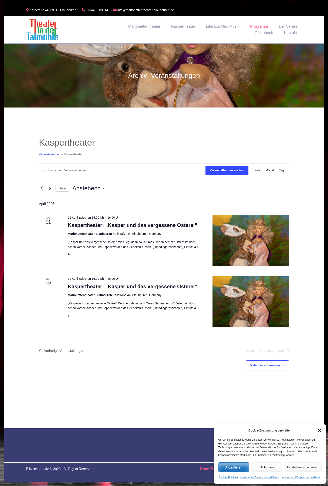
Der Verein (288, 26)
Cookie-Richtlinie (228, 477)
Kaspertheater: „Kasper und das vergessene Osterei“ (132, 225)
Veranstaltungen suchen (227, 170)
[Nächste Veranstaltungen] (49, 188)
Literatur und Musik (222, 26)
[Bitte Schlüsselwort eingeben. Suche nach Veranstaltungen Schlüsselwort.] (122, 170)
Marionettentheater (144, 26)
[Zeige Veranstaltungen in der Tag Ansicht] (281, 170)
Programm (259, 26)
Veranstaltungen (49, 154)
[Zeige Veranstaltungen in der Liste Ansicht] (257, 170)
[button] (319, 430)
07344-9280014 (95, 10)
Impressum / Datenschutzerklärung (260, 477)
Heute (62, 188)
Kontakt (290, 33)
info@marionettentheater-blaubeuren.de (143, 10)
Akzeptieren (233, 467)
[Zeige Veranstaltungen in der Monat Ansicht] (270, 170)
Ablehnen (267, 467)
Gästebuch (264, 33)
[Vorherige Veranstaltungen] (41, 188)
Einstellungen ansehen (303, 467)
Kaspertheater (183, 26)
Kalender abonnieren (265, 365)
